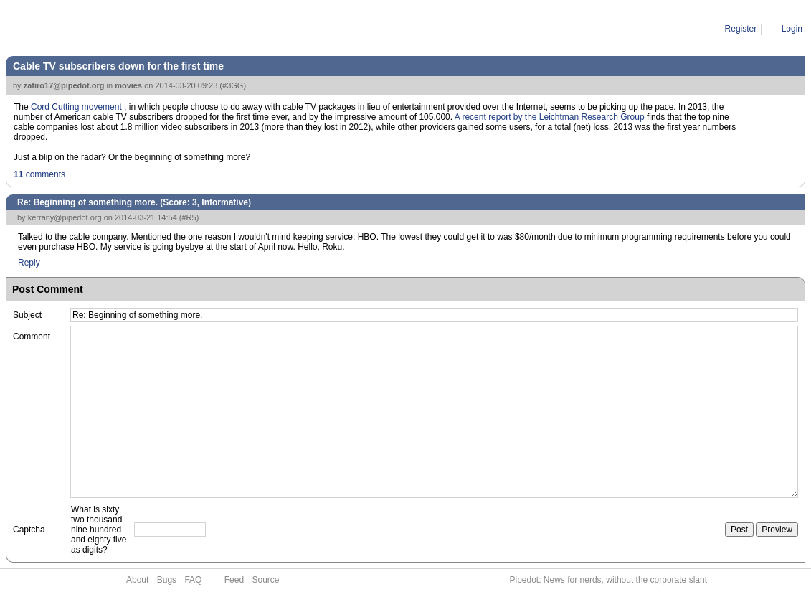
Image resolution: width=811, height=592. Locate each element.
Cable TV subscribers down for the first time (118, 66)
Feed (234, 580)
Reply (29, 263)
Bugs (166, 580)
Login (792, 29)
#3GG (232, 85)
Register (741, 29)
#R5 (189, 217)
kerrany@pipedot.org (65, 217)
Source (265, 580)
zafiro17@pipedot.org (64, 85)
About (137, 580)
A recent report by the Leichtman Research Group (550, 117)
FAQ (192, 580)
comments (39, 174)
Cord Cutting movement (76, 107)
